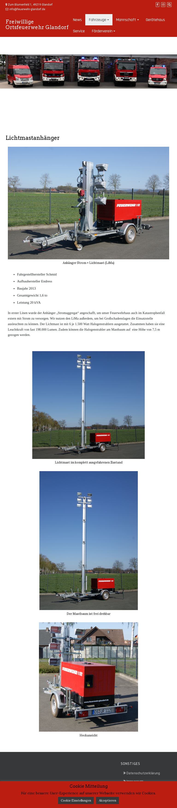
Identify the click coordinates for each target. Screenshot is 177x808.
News (77, 19)
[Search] (169, 4)
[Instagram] (163, 4)
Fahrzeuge (97, 19)
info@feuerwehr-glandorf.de (27, 9)
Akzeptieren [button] (107, 800)
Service (79, 31)
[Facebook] (157, 4)
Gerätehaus (155, 19)
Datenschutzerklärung (143, 773)
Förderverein (102, 31)
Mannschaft (126, 19)
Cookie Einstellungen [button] (76, 800)
